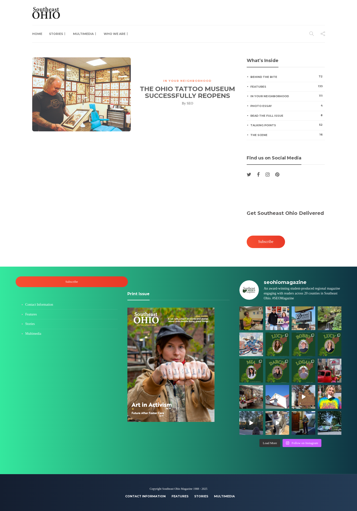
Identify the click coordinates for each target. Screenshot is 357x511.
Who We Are (114, 34)
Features (287, 86)
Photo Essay (287, 106)
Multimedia (83, 34)
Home (37, 34)
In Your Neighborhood (187, 81)
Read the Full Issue (287, 115)
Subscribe (265, 242)
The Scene (287, 135)
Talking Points (287, 125)
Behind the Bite (287, 77)
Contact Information (39, 304)
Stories (56, 34)
